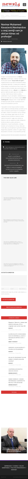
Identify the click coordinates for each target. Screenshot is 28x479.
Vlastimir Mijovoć (13, 148)
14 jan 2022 (3, 39)
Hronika (11, 373)
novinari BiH (6, 148)
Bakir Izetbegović (9, 147)
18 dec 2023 (18, 386)
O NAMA (15, 466)
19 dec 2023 (18, 374)
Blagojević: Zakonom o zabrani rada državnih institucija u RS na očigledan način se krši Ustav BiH (18, 324)
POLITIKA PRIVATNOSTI (18, 467)
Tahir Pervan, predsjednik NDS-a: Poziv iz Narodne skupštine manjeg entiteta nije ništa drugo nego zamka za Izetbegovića (13, 242)
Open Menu (24, 4)
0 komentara (14, 39)
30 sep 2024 (18, 353)
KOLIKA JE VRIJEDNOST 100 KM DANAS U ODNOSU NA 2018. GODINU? (17, 359)
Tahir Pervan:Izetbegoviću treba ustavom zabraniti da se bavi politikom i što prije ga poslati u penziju (13, 198)
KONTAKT (14, 469)
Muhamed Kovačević (19, 147)
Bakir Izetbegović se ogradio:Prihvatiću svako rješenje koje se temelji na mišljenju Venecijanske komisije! (14, 220)
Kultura (7, 15)
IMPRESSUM (8, 466)
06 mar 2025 (18, 329)
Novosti (9, 41)
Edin (9, 39)
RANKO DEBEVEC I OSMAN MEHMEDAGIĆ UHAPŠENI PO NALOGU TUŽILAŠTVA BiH (17, 380)
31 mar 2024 (18, 364)
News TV (11, 341)
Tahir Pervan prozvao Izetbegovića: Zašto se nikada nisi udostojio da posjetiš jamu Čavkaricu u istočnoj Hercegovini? (14, 264)
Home (2, 15)
